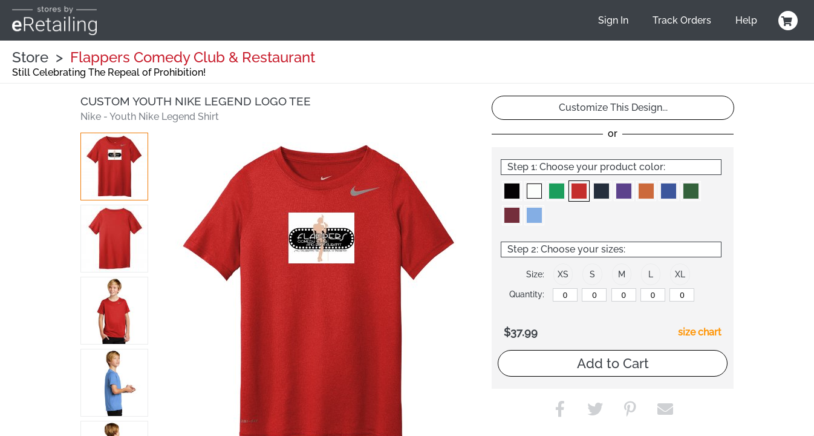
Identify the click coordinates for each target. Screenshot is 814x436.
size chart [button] (699, 332)
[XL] (681, 295)
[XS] (565, 295)
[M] (623, 295)
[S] (594, 295)
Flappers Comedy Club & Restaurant (192, 57)
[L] (652, 295)
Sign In (613, 20)
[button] (114, 166)
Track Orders (682, 20)
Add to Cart (613, 363)
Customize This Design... (613, 107)
